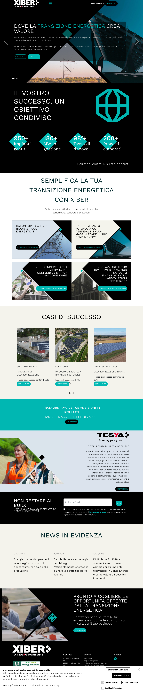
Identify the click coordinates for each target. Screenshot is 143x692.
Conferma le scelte (118, 670)
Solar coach (88, 658)
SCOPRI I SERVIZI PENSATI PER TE (89, 247)
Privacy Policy (52, 685)
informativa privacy (97, 512)
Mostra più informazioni (14, 685)
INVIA (119, 503)
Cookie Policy (36, 685)
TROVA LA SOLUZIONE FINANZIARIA (112, 288)
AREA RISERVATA (97, 3)
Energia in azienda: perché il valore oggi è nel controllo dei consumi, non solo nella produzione (31, 565)
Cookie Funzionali (130, 682)
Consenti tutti (121, 676)
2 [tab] (73, 391)
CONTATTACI (111, 3)
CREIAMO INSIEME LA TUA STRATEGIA (51, 288)
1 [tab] (69, 391)
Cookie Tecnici (111, 682)
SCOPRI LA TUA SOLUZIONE (27, 247)
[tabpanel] (110, 357)
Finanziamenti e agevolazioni (94, 665)
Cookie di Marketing (113, 688)
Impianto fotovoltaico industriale (95, 663)
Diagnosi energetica (91, 661)
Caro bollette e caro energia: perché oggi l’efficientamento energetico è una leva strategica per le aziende (71, 567)
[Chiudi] (139, 669)
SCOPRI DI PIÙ (20, 57)
